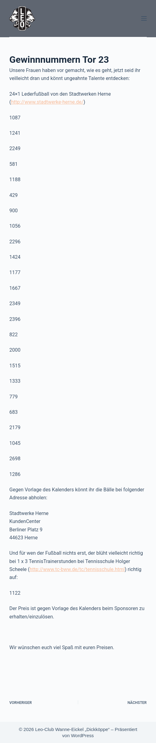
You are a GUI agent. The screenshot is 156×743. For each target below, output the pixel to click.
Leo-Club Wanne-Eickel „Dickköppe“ (72, 729)
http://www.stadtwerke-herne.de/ (47, 102)
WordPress (82, 735)
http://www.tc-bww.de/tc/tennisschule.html (77, 569)
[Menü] (144, 18)
